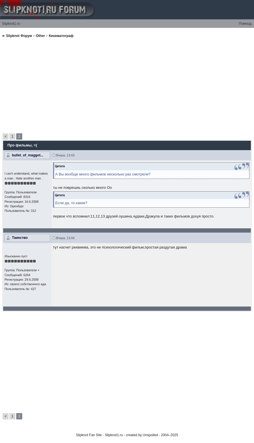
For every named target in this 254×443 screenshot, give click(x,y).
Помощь (245, 24)
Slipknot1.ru (11, 24)
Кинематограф (61, 36)
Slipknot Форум (19, 36)
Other (40, 36)
